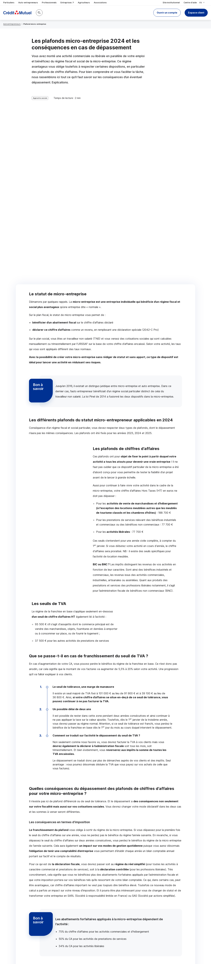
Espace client (196, 12)
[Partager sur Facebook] (126, 912)
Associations (100, 2)
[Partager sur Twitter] (118, 912)
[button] (167, 13)
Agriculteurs (84, 2)
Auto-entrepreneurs (28, 2)
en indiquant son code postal (114, 952)
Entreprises (67, 2)
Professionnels (49, 2)
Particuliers (8, 2)
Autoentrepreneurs (12, 24)
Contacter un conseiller (50, 859)
